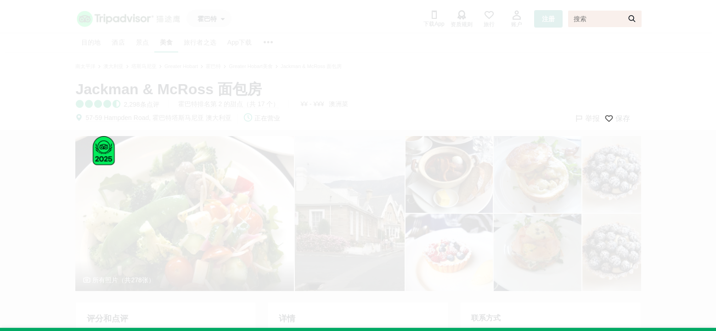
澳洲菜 (338, 104)
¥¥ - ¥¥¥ (312, 104)
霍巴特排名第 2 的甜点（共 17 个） (229, 104)
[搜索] (605, 19)
